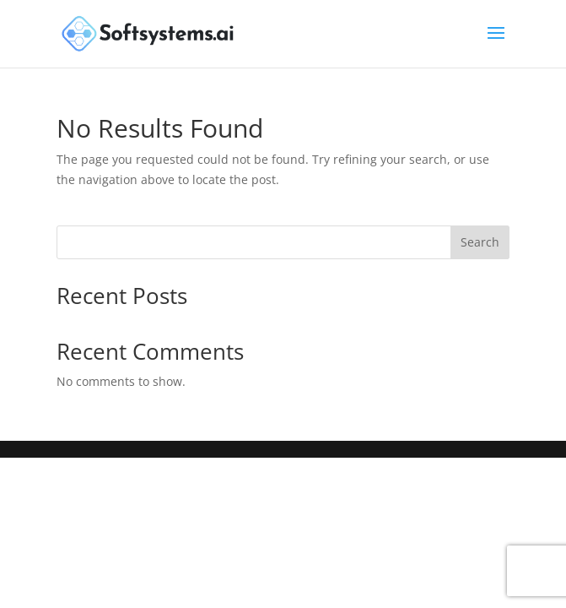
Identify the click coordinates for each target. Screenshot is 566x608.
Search (480, 242)
